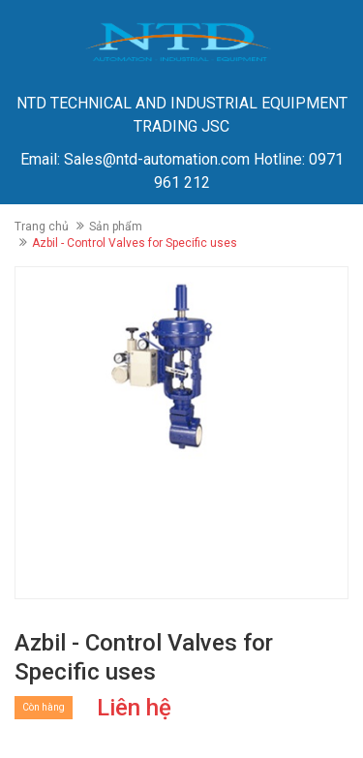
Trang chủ (42, 226)
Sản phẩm (115, 226)
